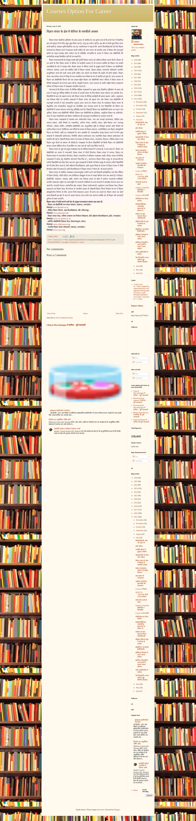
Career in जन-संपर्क (142, 195)
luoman (101, 810)
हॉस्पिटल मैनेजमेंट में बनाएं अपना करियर (142, 237)
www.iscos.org (59, 230)
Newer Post (51, 313)
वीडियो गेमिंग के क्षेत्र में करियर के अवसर (142, 224)
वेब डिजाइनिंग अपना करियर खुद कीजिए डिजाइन (142, 260)
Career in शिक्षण (141, 171)
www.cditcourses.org (61, 224)
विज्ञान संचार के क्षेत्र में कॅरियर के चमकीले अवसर (142, 145)
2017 (136, 92)
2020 (136, 81)
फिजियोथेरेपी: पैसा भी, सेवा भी (142, 124)
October (139, 109)
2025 (136, 63)
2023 (136, 71)
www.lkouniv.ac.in (60, 207)
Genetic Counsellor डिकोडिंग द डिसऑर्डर (142, 190)
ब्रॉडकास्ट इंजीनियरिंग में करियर (60, 411)
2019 (136, 85)
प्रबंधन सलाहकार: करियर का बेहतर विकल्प (142, 152)
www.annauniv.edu (60, 213)
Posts (135, 358)
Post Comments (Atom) (64, 318)
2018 (136, 88)
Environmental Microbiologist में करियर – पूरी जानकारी (140, 407)
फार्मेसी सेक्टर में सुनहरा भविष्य (141, 133)
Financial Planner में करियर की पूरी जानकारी (141, 421)
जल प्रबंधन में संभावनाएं (140, 159)
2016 (136, 95)
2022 (136, 74)
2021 (136, 78)
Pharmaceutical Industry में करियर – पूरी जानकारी (140, 400)
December (140, 102)
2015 (136, 99)
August (139, 116)
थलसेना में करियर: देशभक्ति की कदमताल (141, 166)
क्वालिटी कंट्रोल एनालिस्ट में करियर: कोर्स (67, 429)
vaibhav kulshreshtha (139, 43)
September (140, 113)
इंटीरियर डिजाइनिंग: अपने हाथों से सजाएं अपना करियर (142, 245)
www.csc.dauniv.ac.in (62, 219)
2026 (136, 60)
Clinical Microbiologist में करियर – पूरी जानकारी (66, 325)
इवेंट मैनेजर (139, 128)
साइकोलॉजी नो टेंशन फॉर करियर (142, 138)
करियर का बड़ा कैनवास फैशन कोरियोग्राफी (141, 216)
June (138, 266)
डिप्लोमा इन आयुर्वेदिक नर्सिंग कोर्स (59, 420)
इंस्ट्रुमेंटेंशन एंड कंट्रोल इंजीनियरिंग (142, 230)
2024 (136, 67)
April (138, 273)
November (140, 105)
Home (85, 313)
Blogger (117, 810)
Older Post (119, 313)
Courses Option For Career (79, 11)
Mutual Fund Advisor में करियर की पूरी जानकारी (140, 415)
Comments (137, 362)
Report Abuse (137, 306)
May (138, 270)
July (137, 120)
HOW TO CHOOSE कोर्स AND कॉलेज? (142, 177)
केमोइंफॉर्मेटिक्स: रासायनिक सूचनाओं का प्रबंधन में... (141, 207)
